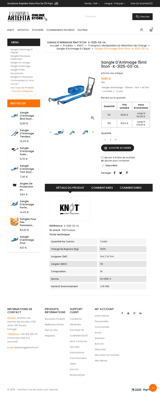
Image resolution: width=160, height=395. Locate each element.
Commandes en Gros (60, 30)
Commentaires (102, 188)
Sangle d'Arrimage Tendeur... (27, 133)
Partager (114, 173)
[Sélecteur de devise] (92, 3)
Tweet (121, 173)
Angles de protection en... (26, 187)
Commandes (102, 327)
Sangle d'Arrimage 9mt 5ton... (27, 116)
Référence (56, 225)
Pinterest (127, 173)
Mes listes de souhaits (105, 355)
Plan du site (51, 330)
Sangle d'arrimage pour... (27, 240)
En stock (55, 230)
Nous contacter (78, 341)
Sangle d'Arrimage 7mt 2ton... (27, 169)
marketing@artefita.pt (26, 347)
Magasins (50, 335)
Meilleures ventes (54, 324)
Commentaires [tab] (131, 188)
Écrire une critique (113, 73)
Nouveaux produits (55, 318)
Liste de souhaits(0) (142, 3)
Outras (83, 30)
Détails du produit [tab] (70, 188)
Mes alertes (101, 360)
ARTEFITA (23, 30)
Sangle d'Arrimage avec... (27, 151)
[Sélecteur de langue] (115, 3)
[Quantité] (110, 139)
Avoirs (98, 332)
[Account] (141, 30)
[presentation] (50, 132)
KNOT (10, 30)
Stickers (37, 30)
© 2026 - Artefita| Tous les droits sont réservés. (33, 389)
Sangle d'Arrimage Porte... (27, 204)
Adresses (100, 338)
